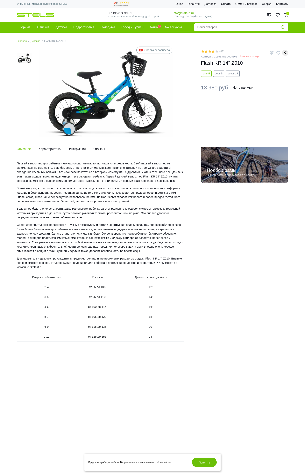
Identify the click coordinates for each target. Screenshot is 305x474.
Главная (22, 41)
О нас (179, 4)
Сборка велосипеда (154, 50)
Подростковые (83, 27)
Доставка (210, 4)
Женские (43, 27)
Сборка (267, 4)
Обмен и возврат (246, 4)
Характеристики (50, 149)
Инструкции (78, 149)
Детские (61, 27)
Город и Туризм (132, 27)
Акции (154, 27)
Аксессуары (173, 27)
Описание (24, 149)
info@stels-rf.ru (183, 13)
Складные (107, 27)
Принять (204, 462)
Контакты (282, 4)
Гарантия (194, 4)
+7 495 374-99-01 (121, 13)
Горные (25, 27)
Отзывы (100, 149)
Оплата (226, 4)
